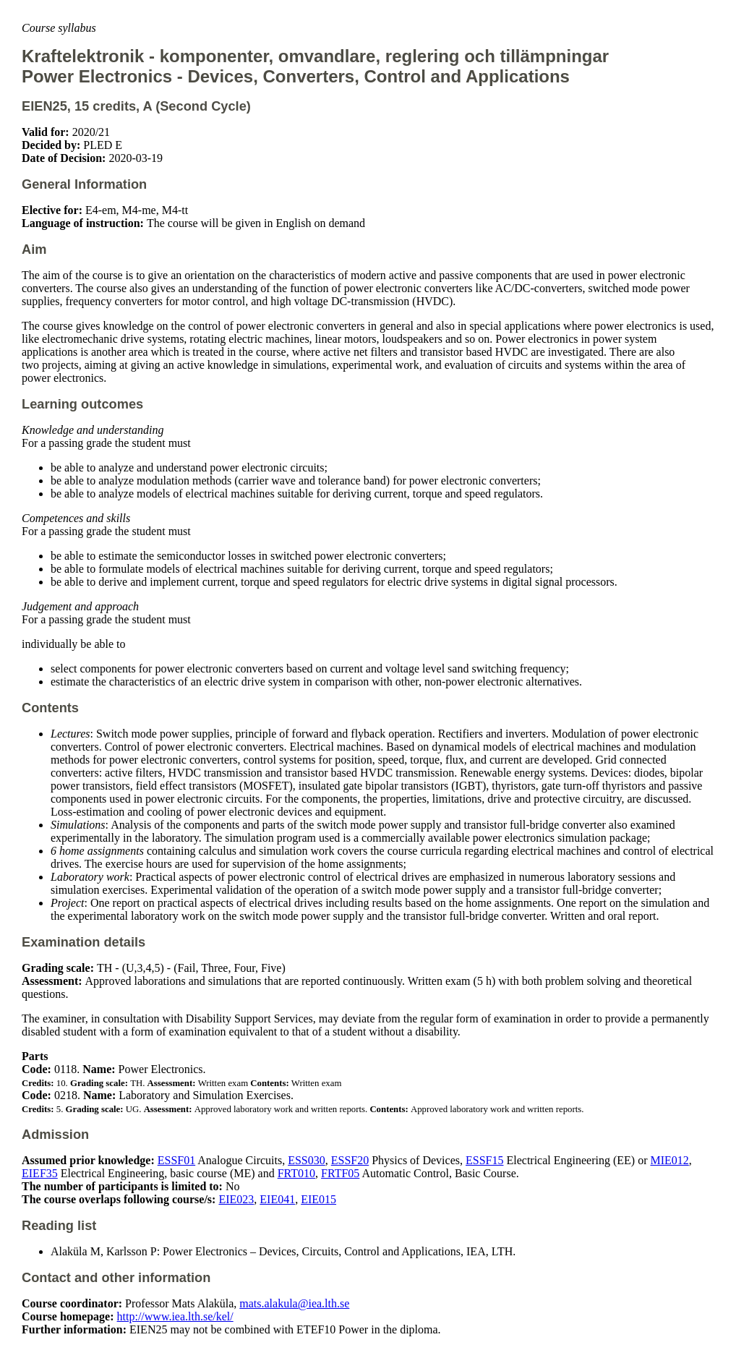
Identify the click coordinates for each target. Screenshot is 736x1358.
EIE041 (277, 1199)
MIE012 (669, 1160)
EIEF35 (40, 1173)
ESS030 (306, 1160)
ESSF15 (484, 1160)
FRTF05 (340, 1173)
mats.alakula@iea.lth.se (294, 1303)
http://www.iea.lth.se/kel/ (175, 1316)
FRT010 (296, 1173)
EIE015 (318, 1199)
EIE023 (236, 1199)
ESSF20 (350, 1160)
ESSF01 (176, 1160)
